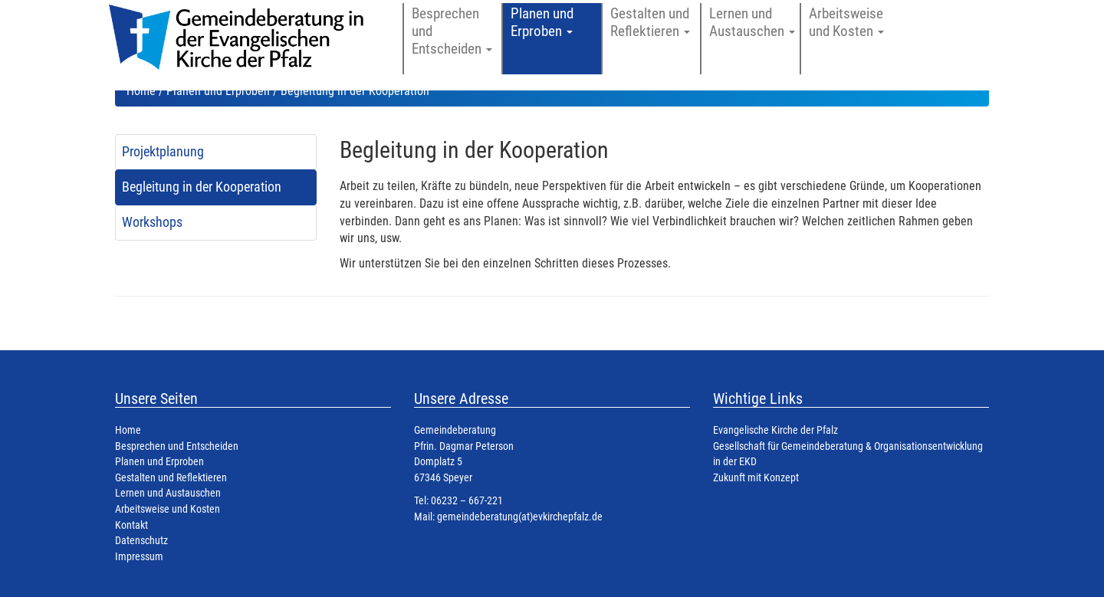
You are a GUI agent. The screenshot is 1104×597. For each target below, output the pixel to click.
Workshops (152, 222)
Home (141, 91)
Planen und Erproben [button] (542, 22)
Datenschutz (141, 540)
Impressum (139, 556)
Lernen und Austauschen (168, 493)
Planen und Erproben (218, 91)
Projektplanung (163, 151)
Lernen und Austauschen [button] (752, 22)
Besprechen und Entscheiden (176, 446)
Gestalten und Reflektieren (171, 477)
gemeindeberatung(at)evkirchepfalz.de (520, 516)
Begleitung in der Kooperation (201, 187)
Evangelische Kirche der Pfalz (775, 430)
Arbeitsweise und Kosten (167, 509)
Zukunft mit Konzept (756, 477)
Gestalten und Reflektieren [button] (650, 22)
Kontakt (131, 525)
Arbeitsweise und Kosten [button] (846, 22)
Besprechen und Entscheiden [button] (452, 31)
